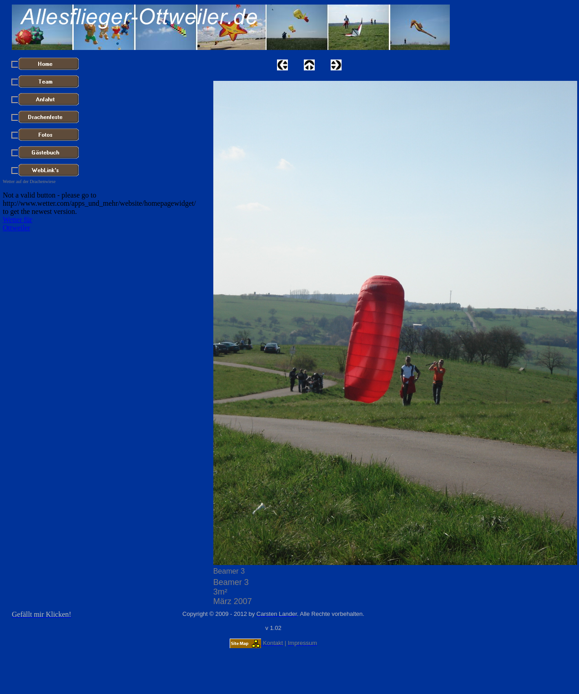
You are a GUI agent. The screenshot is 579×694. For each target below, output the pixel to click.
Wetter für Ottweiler (17, 224)
